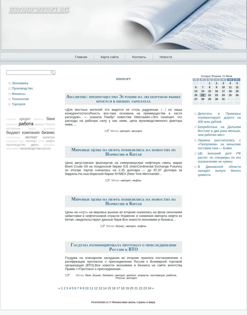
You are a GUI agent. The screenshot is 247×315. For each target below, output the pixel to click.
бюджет (13, 132)
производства (30, 148)
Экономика (20, 83)
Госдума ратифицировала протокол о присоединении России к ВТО (123, 247)
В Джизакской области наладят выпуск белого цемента (219, 171)
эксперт (31, 137)
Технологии (20, 99)
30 (216, 99)
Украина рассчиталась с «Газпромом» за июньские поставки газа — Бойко (219, 144)
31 (223, 99)
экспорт (31, 141)
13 (100, 288)
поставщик (13, 128)
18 (122, 288)
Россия (50, 124)
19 (127, 288)
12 (96, 288)
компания (31, 132)
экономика (12, 148)
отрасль (11, 119)
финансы (49, 144)
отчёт (41, 141)
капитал (49, 137)
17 (118, 288)
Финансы (18, 94)
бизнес (48, 132)
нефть (50, 141)
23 (145, 288)
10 (87, 288)
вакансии (11, 124)
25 (230, 95)
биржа (32, 128)
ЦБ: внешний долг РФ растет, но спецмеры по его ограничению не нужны (219, 157)
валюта (38, 119)
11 (91, 288)
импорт (39, 124)
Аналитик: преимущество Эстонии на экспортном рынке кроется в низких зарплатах (123, 99)
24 (149, 288)
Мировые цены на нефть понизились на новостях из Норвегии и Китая (123, 152)
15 (109, 288)
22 (140, 288)
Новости (166, 57)
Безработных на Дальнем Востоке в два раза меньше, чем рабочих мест (219, 131)
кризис (46, 148)
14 (104, 288)
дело (34, 145)
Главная (81, 57)
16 (113, 288)
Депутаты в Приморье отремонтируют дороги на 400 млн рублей (219, 118)
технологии (13, 137)
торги (21, 141)
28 (202, 99)
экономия (49, 128)
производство (16, 145)
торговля (11, 141)
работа (26, 123)
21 (136, 288)
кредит (25, 119)
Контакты (139, 57)
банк (50, 119)
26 (237, 95)
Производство (22, 88)
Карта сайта (110, 57)
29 (209, 99)
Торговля (18, 104)
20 (131, 288)
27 (195, 99)
